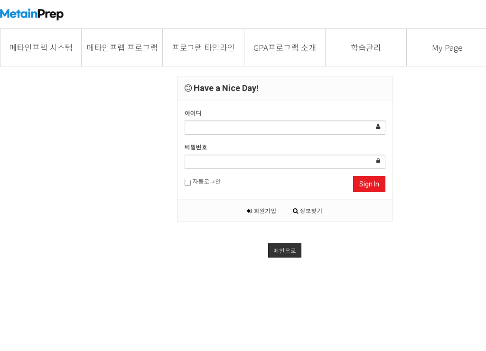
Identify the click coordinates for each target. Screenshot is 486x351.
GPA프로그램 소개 (284, 47)
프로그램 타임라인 (203, 47)
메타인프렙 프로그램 (122, 47)
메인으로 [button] (284, 250)
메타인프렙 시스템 (41, 47)
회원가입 (261, 210)
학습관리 (366, 47)
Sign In (369, 184)
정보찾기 (308, 210)
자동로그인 (203, 181)
